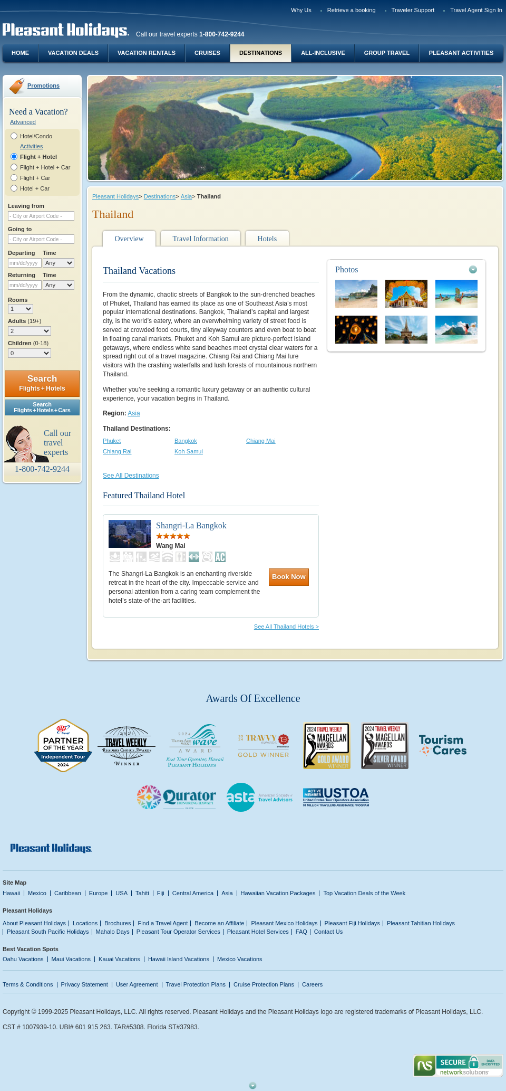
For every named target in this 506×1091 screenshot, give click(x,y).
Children (28, 343)
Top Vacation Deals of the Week (364, 893)
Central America (192, 893)
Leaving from (26, 206)
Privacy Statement (84, 984)
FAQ (301, 931)
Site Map (14, 882)
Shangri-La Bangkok (191, 525)
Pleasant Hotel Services (258, 931)
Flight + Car (35, 178)
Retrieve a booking (351, 10)
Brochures (117, 923)
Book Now (289, 577)
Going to (20, 229)
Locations (85, 923)
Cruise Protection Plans (263, 984)
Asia (186, 196)
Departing (21, 253)
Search (42, 383)
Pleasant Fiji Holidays (352, 923)
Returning (21, 275)
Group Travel (387, 53)
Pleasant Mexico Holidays (284, 923)
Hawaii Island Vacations (178, 959)
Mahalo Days (113, 931)
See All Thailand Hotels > (286, 626)
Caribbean (67, 893)
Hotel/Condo (36, 136)
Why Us (301, 10)
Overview (128, 239)
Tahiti (142, 893)
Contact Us (328, 931)
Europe (98, 893)
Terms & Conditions (28, 984)
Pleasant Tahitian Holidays (421, 923)
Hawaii (11, 893)
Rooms (17, 300)
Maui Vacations (71, 959)
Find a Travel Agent (163, 923)
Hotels (267, 239)
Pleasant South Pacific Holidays (48, 931)
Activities (31, 146)
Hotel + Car (35, 188)
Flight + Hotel (38, 157)
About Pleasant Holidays (34, 923)
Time (49, 253)
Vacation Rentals (147, 53)
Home (20, 53)
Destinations (260, 53)
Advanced (23, 122)
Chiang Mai (261, 441)
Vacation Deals (73, 53)
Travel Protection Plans (196, 984)
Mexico (37, 893)
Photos (346, 269)
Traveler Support (413, 10)
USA (121, 893)
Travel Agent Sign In (476, 10)
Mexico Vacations (239, 959)
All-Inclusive (323, 53)
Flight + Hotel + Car (45, 167)
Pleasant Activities (461, 53)
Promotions (43, 85)
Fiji (160, 893)
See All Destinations (131, 475)
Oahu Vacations (23, 959)
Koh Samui (188, 451)
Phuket (112, 441)
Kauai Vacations (119, 959)
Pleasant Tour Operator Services (178, 931)
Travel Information (200, 239)
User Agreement (137, 984)
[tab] (406, 269)
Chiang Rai (117, 451)
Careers (312, 984)
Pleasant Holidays (115, 196)
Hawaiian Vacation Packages (278, 893)
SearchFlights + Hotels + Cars (42, 407)
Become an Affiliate (219, 923)
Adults (24, 321)
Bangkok (185, 441)
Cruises (207, 53)
